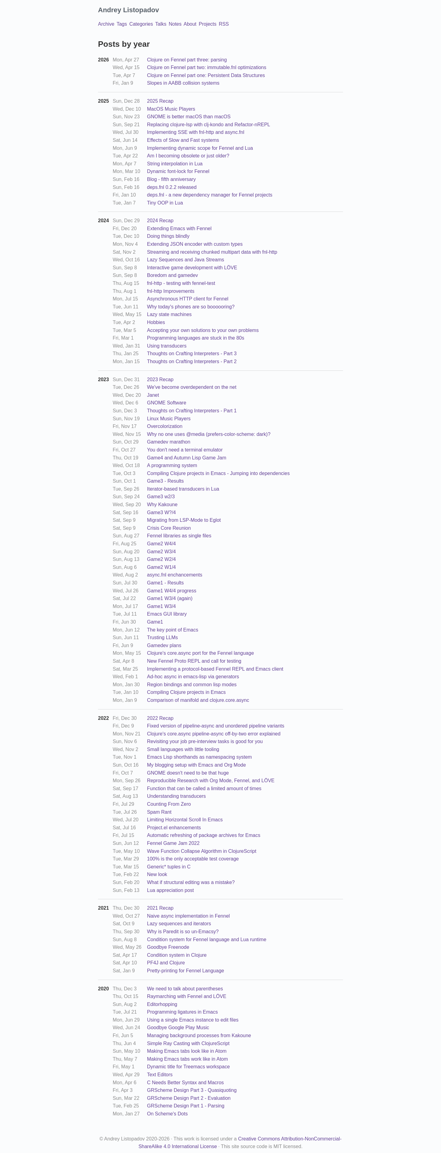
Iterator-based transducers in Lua (183, 489)
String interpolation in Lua (174, 163)
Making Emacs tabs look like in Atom (187, 1051)
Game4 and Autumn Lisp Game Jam (186, 457)
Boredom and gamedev (172, 275)
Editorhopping (162, 1004)
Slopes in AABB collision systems (183, 83)
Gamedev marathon (168, 441)
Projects (208, 24)
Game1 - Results (165, 582)
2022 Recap (160, 718)
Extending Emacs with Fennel (179, 228)
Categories (141, 24)
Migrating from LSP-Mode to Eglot (184, 520)
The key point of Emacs (172, 629)
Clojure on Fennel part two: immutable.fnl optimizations (206, 67)
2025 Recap (160, 101)
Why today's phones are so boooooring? (191, 306)
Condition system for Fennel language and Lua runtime (206, 939)
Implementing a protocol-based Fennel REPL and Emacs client (215, 669)
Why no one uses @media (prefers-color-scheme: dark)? (208, 434)
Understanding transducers (176, 796)
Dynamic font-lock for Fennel (178, 171)
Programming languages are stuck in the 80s (195, 338)
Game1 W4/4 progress (171, 590)
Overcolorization (165, 426)
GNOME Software (166, 402)
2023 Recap (160, 379)
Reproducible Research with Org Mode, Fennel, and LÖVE (210, 780)
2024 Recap (160, 220)
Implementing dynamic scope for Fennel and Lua (200, 148)
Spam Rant (159, 812)
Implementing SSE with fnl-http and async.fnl (195, 132)
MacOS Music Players (171, 109)
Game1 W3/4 (161, 606)
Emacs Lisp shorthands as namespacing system (199, 757)
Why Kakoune (162, 504)
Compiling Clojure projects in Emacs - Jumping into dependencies (218, 473)
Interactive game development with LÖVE (192, 267)
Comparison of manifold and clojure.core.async (198, 700)
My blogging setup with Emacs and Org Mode (196, 765)
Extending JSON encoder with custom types (195, 244)
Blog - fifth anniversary (171, 179)
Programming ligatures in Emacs (182, 1012)
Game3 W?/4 (161, 512)
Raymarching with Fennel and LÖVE (186, 996)
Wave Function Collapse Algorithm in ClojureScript (201, 851)
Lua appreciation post (170, 890)
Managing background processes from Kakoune (199, 1035)
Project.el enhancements (174, 827)
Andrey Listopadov (128, 10)
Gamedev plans (164, 645)
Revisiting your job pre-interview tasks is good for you (205, 741)
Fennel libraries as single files (179, 535)
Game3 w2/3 (161, 496)
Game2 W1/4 (161, 567)
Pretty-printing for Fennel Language (185, 970)
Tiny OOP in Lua (165, 202)
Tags (122, 24)
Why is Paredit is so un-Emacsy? (183, 931)
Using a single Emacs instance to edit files (193, 1019)
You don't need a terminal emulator (185, 449)
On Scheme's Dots (167, 1113)
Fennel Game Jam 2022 (173, 843)
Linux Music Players (168, 418)
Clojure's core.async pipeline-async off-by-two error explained (214, 733)
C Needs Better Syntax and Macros (185, 1082)
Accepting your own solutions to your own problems (203, 330)
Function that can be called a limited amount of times (204, 788)
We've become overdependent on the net (191, 387)
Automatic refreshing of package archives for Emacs (203, 835)
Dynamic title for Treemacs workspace (188, 1066)
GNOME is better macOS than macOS (189, 116)
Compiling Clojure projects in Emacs (186, 692)
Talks (160, 24)
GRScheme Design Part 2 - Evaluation (189, 1098)
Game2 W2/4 (161, 559)
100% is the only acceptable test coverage (193, 858)
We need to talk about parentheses (185, 988)
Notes (175, 24)
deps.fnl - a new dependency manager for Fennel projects (209, 194)
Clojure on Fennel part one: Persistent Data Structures (206, 75)
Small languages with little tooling (183, 749)
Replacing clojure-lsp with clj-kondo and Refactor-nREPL (208, 124)
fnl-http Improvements (170, 291)
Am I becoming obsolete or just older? (188, 155)
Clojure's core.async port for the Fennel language (200, 653)
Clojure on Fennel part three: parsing (187, 59)
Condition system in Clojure (177, 955)
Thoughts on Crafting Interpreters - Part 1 (192, 410)
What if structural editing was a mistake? (191, 882)
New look (157, 874)
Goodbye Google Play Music (178, 1027)
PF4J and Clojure (166, 962)
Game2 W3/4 (161, 551)
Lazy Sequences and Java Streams (185, 259)
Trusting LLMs (162, 637)
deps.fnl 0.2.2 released (172, 187)
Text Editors (160, 1074)
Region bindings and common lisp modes (192, 684)
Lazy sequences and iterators (179, 923)
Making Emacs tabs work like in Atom (187, 1059)
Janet (153, 395)
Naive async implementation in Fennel (188, 916)
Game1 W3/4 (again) (170, 598)
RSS (224, 24)
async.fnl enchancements (174, 574)
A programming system (172, 465)
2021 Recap (160, 908)
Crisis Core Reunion (169, 528)
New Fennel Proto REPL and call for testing (194, 661)
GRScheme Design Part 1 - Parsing (185, 1105)
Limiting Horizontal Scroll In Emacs (185, 819)
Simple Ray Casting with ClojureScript (188, 1043)
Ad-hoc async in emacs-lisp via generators (193, 676)
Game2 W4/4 (161, 543)
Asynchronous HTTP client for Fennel (187, 298)
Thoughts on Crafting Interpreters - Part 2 (192, 361)
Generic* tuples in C (168, 866)
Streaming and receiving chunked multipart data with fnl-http (212, 252)
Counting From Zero (169, 804)
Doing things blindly (168, 236)
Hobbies (156, 322)
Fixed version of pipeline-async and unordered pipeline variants (215, 725)
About (190, 24)
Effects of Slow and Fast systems (183, 140)
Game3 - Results (165, 481)
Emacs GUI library (167, 614)
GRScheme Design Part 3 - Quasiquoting (192, 1090)
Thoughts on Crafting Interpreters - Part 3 (192, 353)
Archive (106, 24)
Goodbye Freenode (168, 947)
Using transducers (167, 345)
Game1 (155, 621)
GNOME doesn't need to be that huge (188, 772)
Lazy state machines (169, 314)
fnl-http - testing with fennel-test (181, 283)
